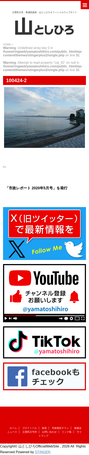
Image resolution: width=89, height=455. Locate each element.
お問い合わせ (49, 431)
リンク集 (67, 431)
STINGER (42, 452)
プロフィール (29, 428)
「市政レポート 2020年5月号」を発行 (36, 188)
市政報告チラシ (60, 428)
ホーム (13, 428)
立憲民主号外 (29, 431)
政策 (44, 428)
